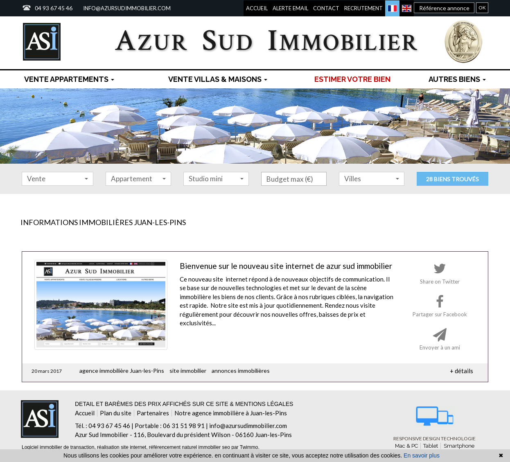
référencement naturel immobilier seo (190, 447)
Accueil (257, 8)
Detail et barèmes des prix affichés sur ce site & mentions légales (184, 404)
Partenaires (153, 413)
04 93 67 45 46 (53, 8)
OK (482, 8)
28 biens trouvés (452, 179)
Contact (326, 8)
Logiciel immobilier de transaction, (59, 447)
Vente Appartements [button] (69, 79)
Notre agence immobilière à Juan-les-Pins (230, 413)
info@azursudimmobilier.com (127, 8)
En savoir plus (422, 455)
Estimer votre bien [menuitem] (352, 79)
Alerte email (290, 8)
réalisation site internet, (123, 447)
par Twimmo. (245, 447)
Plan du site (115, 413)
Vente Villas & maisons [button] (217, 79)
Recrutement (363, 8)
